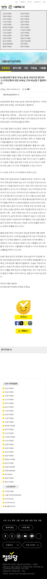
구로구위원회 (7, 22)
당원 (26, 521)
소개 (4, 521)
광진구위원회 (24, 19)
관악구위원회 (7, 19)
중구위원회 (24, 44)
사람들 (42, 68)
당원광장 (5, 68)
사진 (26, 68)
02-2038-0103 (14, 571)
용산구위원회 (7, 41)
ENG (44, 2)
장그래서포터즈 (10, 502)
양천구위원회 (7, 38)
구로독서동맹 (9, 491)
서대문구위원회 (25, 30)
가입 (16, 2)
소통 (17, 521)
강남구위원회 (7, 13)
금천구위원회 (24, 22)
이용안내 (22, 2)
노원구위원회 (7, 24)
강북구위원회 (7, 16)
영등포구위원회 (25, 38)
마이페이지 (37, 2)
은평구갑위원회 (25, 41)
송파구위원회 (24, 35)
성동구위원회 (24, 33)
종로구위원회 (24, 46)
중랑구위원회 (7, 46)
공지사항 (17, 68)
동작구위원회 (24, 27)
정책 (13, 521)
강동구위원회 (24, 13)
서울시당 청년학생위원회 (13, 495)
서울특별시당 (18, 7)
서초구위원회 (7, 33)
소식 (9, 521)
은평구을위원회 (8, 44)
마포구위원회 (7, 30)
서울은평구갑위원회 (10, 61)
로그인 (30, 2)
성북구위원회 (7, 35)
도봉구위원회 (24, 24)
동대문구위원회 (8, 27)
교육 (22, 521)
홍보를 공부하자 (10, 506)
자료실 (33, 68)
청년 (35, 521)
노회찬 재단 (26, 528)
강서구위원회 (24, 16)
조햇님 (2, 89)
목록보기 (24, 331)
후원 (39, 521)
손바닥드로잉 (9, 499)
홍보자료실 (10, 528)
